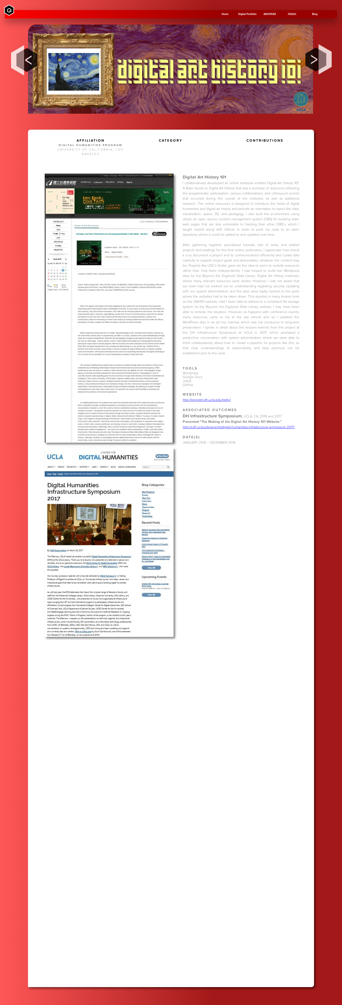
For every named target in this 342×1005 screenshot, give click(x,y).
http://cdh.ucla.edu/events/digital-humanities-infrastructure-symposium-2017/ (239, 427)
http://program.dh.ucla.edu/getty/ (207, 399)
